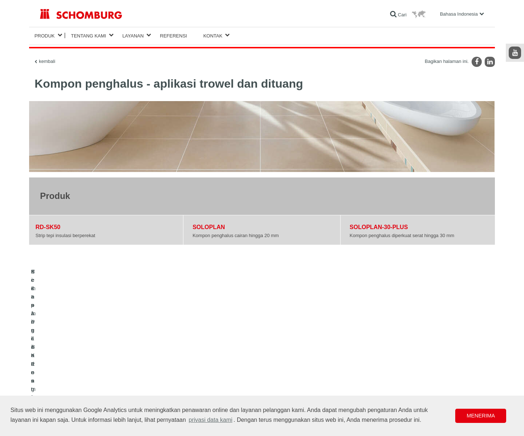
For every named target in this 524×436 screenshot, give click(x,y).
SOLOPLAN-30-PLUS (379, 226)
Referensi (173, 35)
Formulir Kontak (207, 372)
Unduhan (201, 361)
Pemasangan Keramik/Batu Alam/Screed (79, 372)
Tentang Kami (88, 35)
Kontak (213, 35)
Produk (45, 35)
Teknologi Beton (55, 394)
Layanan (133, 35)
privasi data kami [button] (211, 420)
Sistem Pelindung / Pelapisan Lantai (75, 383)
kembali (47, 60)
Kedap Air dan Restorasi (63, 361)
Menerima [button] (481, 416)
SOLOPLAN (208, 226)
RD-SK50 (48, 226)
